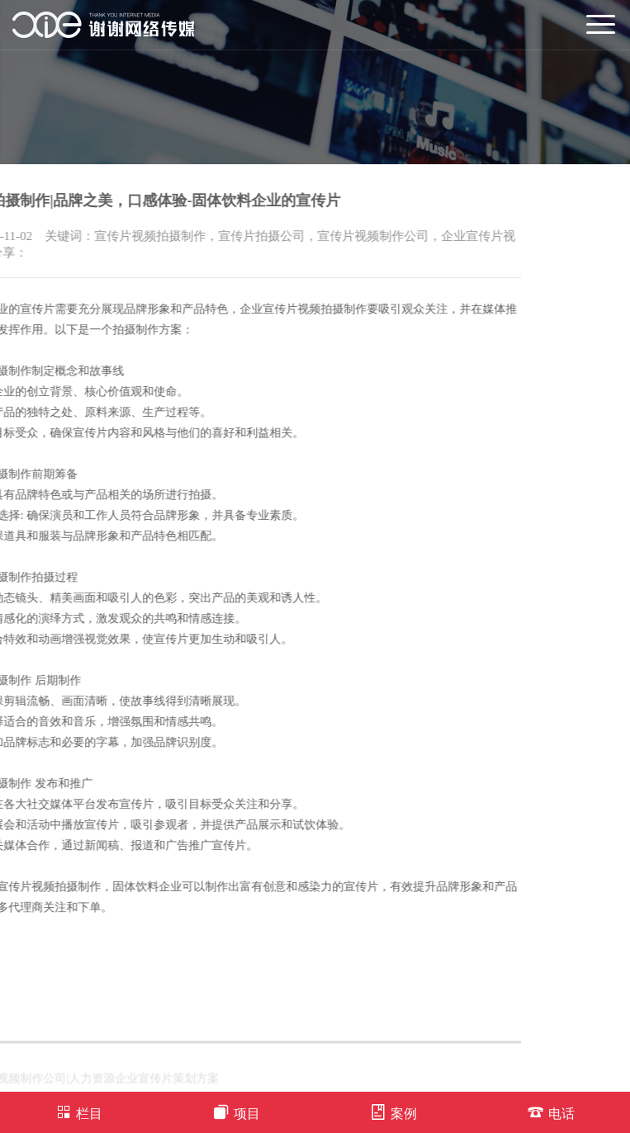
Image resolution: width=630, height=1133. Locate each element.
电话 (551, 1112)
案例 (393, 1112)
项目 (236, 1112)
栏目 (78, 1112)
